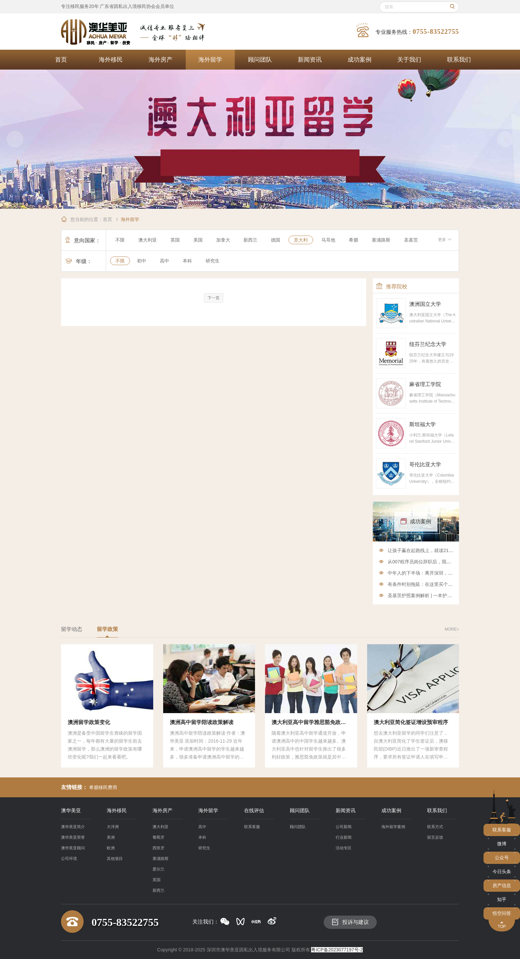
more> (452, 629)
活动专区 (344, 848)
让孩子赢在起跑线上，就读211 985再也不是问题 (438, 550)
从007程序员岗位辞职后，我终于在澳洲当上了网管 (440, 561)
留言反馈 (435, 837)
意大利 (301, 240)
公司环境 (69, 858)
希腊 (353, 240)
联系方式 (435, 826)
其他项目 (115, 858)
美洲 (111, 837)
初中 (141, 260)
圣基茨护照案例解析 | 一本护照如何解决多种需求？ (440, 595)
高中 (164, 260)
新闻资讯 (310, 59)
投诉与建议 (350, 922)
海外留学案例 (393, 826)
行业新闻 (344, 837)
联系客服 (252, 826)
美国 (198, 240)
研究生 (213, 260)
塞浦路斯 (381, 240)
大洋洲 (113, 826)
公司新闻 (344, 826)
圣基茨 (411, 240)
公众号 (502, 857)
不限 (120, 240)
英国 (175, 240)
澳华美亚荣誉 (73, 837)
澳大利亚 (147, 240)
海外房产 (160, 59)
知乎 (501, 899)
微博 (501, 843)
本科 (187, 260)
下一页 (214, 298)
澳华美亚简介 (73, 826)
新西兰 (250, 240)
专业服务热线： (407, 30)
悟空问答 (501, 913)
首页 (61, 59)
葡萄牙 (158, 837)
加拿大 (223, 240)
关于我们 (409, 59)
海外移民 (111, 59)
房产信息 (501, 885)
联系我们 (459, 59)
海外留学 (210, 59)
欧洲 (111, 848)
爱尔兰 (158, 869)
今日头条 (501, 871)
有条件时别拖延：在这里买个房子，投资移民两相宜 (441, 584)
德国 (275, 240)
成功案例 (359, 59)
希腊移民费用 (103, 787)
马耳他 (328, 240)
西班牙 (158, 848)
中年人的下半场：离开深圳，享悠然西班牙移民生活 (441, 573)
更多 (445, 239)
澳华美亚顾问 (73, 848)
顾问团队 (260, 59)
